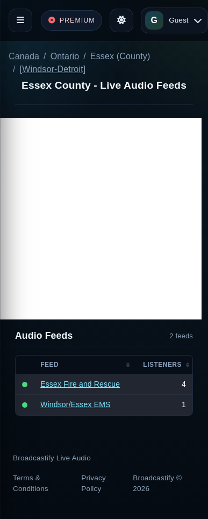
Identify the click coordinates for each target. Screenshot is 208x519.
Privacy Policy (93, 483)
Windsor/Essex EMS (75, 404)
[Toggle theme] (121, 20)
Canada (24, 56)
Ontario (65, 56)
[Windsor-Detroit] (53, 69)
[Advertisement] (101, 218)
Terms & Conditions (30, 483)
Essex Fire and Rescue (80, 384)
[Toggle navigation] (20, 20)
